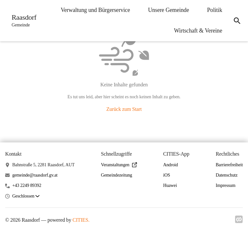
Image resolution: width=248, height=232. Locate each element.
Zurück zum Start (123, 109)
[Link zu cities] (239, 221)
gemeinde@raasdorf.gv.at (34, 175)
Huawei (170, 185)
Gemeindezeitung (116, 175)
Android (170, 164)
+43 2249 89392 (26, 185)
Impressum (225, 185)
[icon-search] (237, 20)
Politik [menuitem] (214, 10)
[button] (25, 196)
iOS (166, 175)
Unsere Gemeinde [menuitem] (168, 10)
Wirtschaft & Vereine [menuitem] (198, 30)
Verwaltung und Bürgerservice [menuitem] (95, 10)
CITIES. (80, 220)
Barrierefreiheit (229, 164)
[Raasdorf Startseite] (22, 20)
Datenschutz (227, 175)
